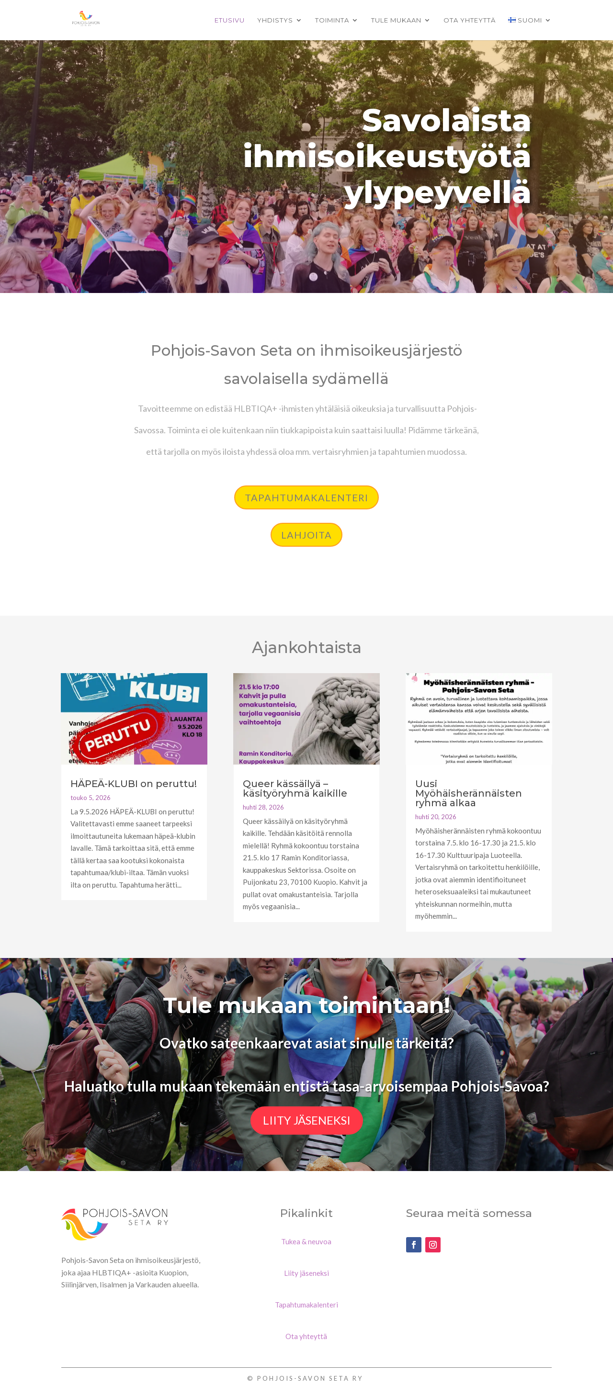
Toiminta (332, 20)
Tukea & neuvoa (306, 1241)
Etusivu (230, 20)
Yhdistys (275, 20)
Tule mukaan (396, 20)
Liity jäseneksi (307, 1120)
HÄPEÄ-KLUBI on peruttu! (133, 783)
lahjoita (306, 535)
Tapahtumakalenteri (306, 497)
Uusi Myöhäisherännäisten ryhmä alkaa (468, 793)
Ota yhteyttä (469, 20)
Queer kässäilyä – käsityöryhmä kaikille (295, 788)
